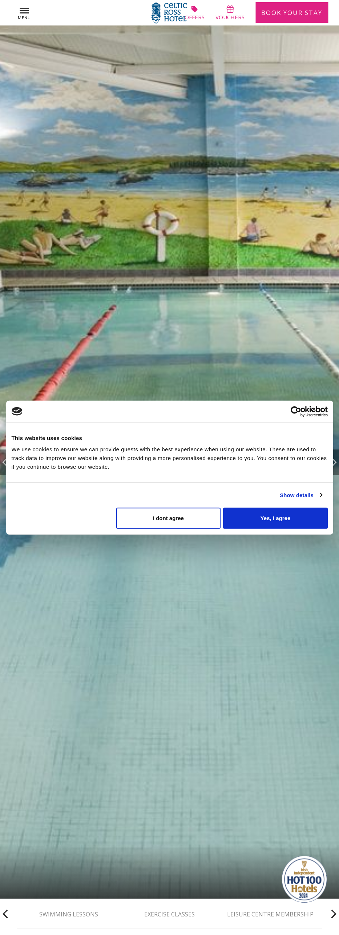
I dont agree (168, 518)
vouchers (230, 12)
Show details (297, 495)
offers (195, 12)
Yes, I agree (276, 518)
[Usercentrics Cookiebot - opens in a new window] (296, 411)
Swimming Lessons (68, 913)
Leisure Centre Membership (270, 913)
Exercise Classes (169, 913)
